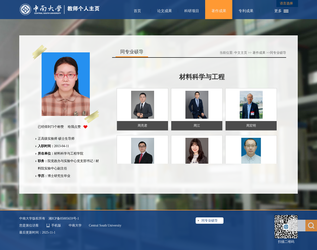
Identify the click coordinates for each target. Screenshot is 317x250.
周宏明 (251, 125)
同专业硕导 (278, 52)
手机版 (56, 225)
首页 (137, 11)
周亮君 (142, 125)
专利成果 (246, 11)
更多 (278, 11)
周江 (197, 125)
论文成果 (164, 11)
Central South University (105, 225)
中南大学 (76, 225)
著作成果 (218, 11)
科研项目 (191, 11)
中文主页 (240, 52)
